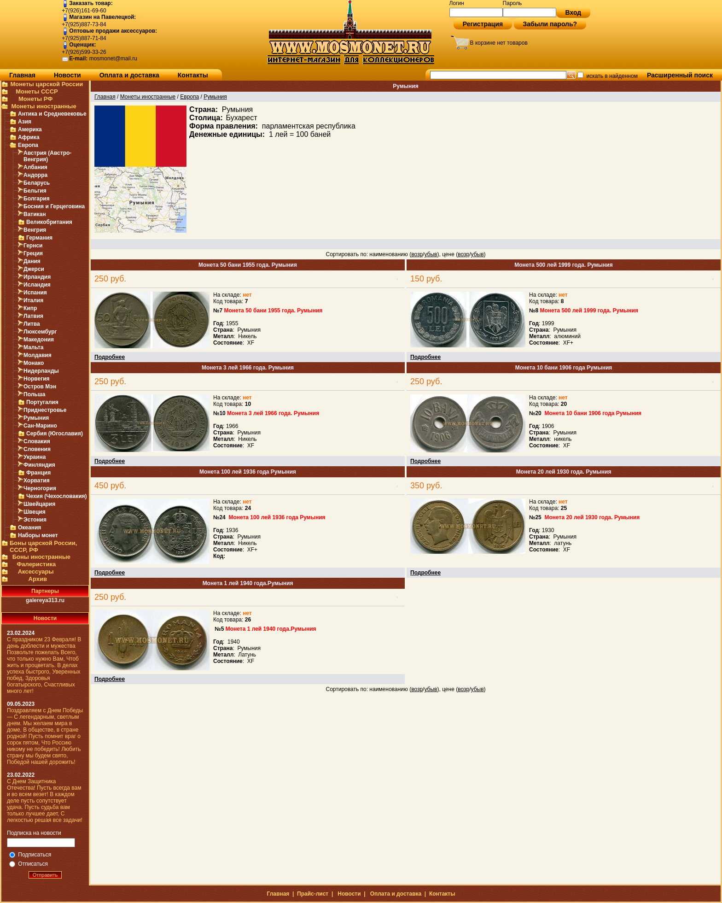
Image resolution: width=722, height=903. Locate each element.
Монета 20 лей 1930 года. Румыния (563, 472)
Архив (38, 578)
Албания (35, 167)
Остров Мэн (39, 386)
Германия (39, 238)
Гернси (33, 245)
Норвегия (36, 378)
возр (417, 254)
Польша (34, 394)
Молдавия (37, 355)
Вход (573, 12)
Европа (28, 145)
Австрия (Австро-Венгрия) (47, 156)
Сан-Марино (40, 425)
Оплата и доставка (129, 75)
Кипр (30, 308)
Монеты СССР (37, 91)
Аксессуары (36, 571)
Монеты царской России (46, 84)
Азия (24, 121)
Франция (38, 472)
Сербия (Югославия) (54, 433)
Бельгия (35, 191)
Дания (32, 261)
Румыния (36, 418)
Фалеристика (36, 564)
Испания (35, 292)
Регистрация (483, 24)
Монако (33, 363)
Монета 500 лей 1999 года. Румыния (563, 265)
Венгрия (34, 230)
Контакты (193, 75)
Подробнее (109, 357)
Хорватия (36, 480)
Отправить (45, 875)
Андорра (35, 175)
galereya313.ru (45, 600)
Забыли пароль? (550, 24)
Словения (37, 449)
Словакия (36, 441)
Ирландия (37, 277)
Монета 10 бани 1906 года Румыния (563, 367)
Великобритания (49, 222)
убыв (430, 254)
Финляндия (39, 465)
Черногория (39, 488)
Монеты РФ (35, 98)
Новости (67, 75)
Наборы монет (38, 535)
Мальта (33, 347)
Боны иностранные (41, 556)
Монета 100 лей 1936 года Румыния (247, 472)
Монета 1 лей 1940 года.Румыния (248, 583)
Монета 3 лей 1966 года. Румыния (248, 367)
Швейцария (39, 504)
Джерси (33, 269)
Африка (29, 137)
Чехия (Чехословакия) (56, 496)
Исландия (37, 284)
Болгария (36, 198)
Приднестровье (44, 410)
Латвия (33, 316)
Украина (34, 457)
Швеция (34, 512)
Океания (29, 527)
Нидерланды (41, 371)
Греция (33, 253)
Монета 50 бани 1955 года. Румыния (247, 265)
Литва (31, 324)
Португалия (42, 402)
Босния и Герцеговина (54, 206)
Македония (38, 339)
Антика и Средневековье (52, 114)
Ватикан (34, 214)
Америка (30, 129)
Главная (22, 75)
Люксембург (40, 331)
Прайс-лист (312, 894)
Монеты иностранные (43, 106)
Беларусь (36, 183)
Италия (33, 300)
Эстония (35, 519)
